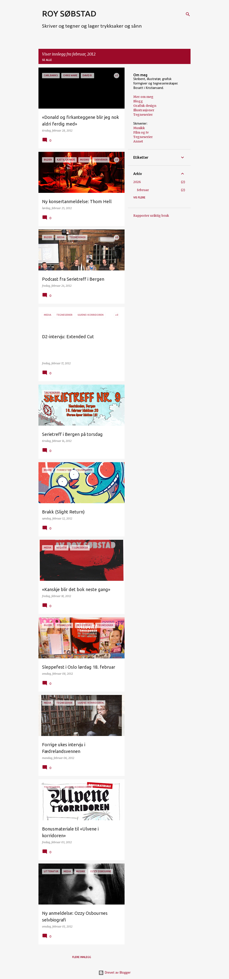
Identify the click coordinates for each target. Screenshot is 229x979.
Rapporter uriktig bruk (151, 216)
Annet (138, 141)
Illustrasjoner (143, 110)
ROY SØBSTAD (69, 13)
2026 (137, 182)
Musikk (139, 128)
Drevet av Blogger (114, 973)
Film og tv (141, 132)
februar (143, 190)
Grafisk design (144, 106)
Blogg (138, 101)
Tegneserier (143, 115)
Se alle (47, 59)
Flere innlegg (81, 957)
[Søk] (188, 14)
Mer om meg (143, 97)
